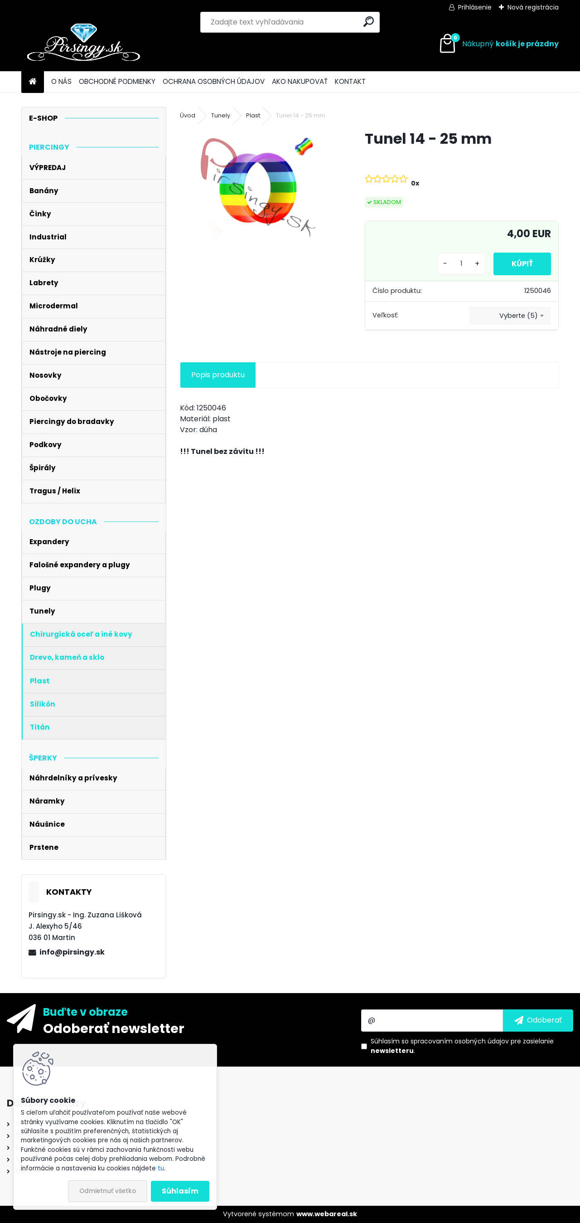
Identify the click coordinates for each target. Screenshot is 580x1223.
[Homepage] (32, 82)
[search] (368, 21)
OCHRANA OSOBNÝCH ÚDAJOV (214, 81)
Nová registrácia (533, 7)
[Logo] (83, 44)
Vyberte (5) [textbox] (518, 315)
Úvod (187, 115)
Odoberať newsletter (113, 1028)
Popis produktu (218, 375)
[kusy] (461, 264)
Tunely (220, 115)
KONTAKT (350, 81)
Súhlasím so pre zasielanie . (462, 1046)
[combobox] (510, 316)
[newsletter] (538, 1020)
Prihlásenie (475, 7)
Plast (253, 115)
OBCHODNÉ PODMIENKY (117, 81)
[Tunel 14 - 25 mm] (258, 187)
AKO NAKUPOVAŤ (300, 81)
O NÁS (61, 81)
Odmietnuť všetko (107, 1191)
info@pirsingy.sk (72, 952)
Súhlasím (180, 1191)
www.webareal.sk (326, 1213)
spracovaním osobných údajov (460, 1041)
